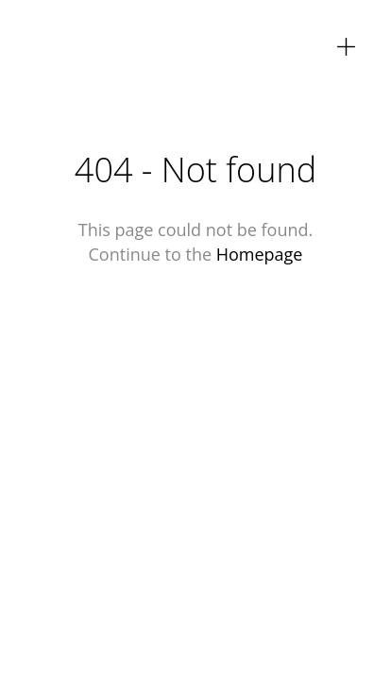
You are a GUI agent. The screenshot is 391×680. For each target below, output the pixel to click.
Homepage (259, 254)
